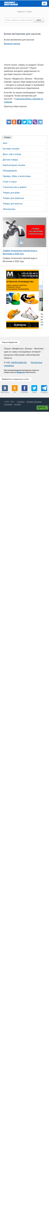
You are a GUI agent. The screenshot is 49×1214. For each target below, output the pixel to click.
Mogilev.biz (21, 12)
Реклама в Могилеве (34, 402)
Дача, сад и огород (12, 154)
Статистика (8, 404)
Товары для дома (11, 193)
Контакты (17, 404)
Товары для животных (13, 198)
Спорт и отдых (10, 182)
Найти (39, 20)
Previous (8, 300)
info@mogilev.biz (19, 362)
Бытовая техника (11, 149)
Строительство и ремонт (15, 187)
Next (41, 300)
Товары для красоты (13, 204)
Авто (5, 143)
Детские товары (10, 160)
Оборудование (10, 171)
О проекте (21, 402)
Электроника (9, 209)
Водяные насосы (12, 44)
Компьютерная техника (14, 165)
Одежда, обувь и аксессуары (17, 176)
